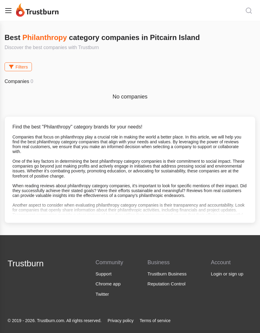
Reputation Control (167, 283)
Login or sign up (227, 273)
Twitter (102, 294)
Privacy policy (121, 320)
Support (104, 273)
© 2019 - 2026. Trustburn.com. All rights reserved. (54, 320)
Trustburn (26, 263)
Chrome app (108, 283)
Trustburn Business (167, 273)
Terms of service (155, 320)
